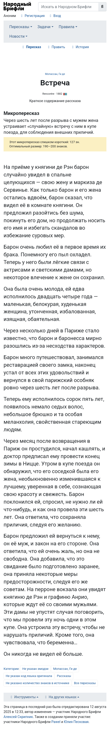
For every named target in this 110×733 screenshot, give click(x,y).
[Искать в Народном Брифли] (68, 6)
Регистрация (35, 16)
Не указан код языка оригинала (29, 676)
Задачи (44, 27)
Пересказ (33, 47)
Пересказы (19, 27)
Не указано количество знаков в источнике (37, 683)
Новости (17, 36)
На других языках (62, 697)
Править (58, 47)
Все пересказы (85, 683)
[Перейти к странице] (102, 6)
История (82, 47)
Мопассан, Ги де (55, 74)
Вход (57, 16)
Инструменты (25, 697)
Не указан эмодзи (35, 669)
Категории (11, 669)
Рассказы (64, 676)
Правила (66, 27)
